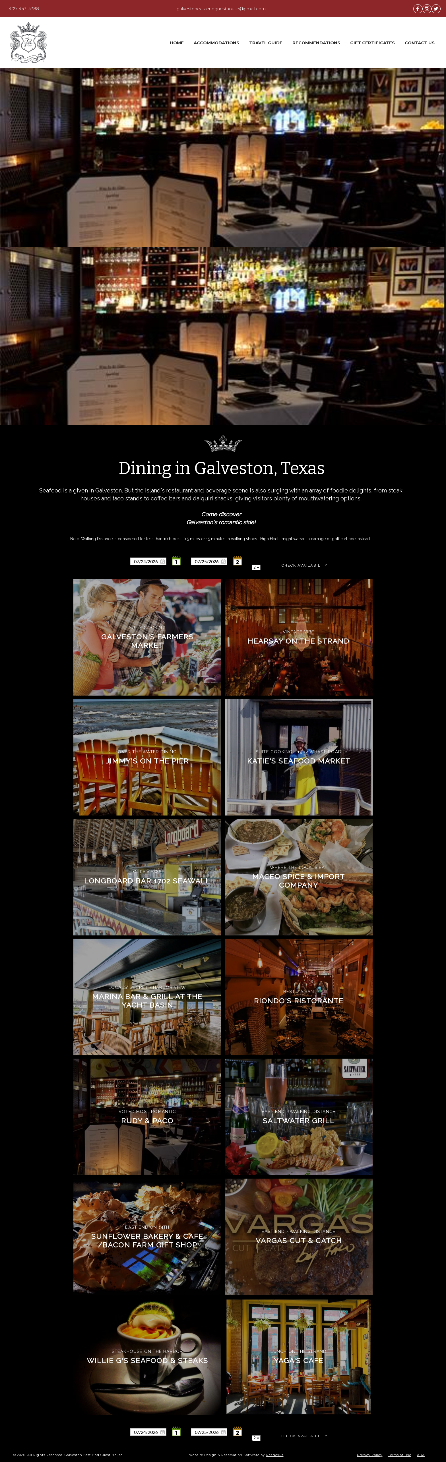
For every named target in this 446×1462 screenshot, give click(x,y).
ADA (421, 1455)
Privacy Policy (369, 1455)
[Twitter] (436, 8)
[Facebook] (417, 8)
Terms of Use (399, 1455)
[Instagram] (426, 8)
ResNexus (275, 1455)
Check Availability (305, 565)
